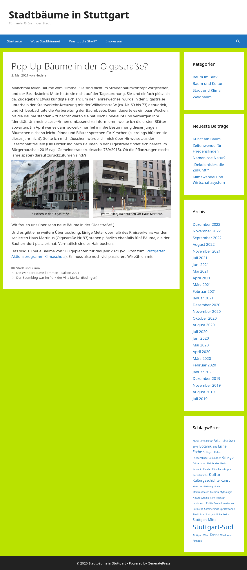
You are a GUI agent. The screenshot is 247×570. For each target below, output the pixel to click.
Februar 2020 (204, 365)
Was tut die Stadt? (83, 41)
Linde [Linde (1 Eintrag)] (217, 486)
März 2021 (202, 284)
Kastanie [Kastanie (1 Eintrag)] (197, 469)
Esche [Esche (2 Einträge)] (197, 451)
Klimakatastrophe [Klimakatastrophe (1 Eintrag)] (221, 469)
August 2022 (204, 244)
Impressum (114, 41)
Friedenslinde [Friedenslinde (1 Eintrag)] (200, 457)
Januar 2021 (203, 297)
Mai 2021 (201, 271)
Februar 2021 (204, 291)
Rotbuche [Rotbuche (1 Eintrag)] (198, 508)
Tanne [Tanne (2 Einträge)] (214, 534)
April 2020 (201, 351)
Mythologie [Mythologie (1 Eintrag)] (226, 492)
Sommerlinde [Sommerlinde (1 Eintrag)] (211, 508)
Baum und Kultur (208, 83)
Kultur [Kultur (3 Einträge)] (215, 474)
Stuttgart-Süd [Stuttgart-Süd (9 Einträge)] (213, 527)
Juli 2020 (200, 331)
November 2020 (207, 311)
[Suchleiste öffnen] (237, 41)
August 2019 (204, 391)
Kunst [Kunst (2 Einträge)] (225, 480)
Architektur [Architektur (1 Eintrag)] (206, 441)
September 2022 (207, 237)
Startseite (14, 41)
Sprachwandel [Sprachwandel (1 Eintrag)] (228, 508)
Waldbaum (202, 96)
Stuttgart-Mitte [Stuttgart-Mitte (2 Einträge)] (204, 519)
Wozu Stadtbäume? (45, 41)
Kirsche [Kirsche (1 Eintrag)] (207, 469)
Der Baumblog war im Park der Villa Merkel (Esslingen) (56, 277)
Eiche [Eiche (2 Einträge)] (222, 446)
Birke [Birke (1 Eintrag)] (195, 446)
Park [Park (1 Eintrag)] (212, 497)
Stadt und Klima (28, 268)
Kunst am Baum (207, 138)
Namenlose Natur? (209, 157)
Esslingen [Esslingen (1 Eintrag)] (208, 452)
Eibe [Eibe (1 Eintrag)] (214, 446)
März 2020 (202, 358)
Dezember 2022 (206, 224)
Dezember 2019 (206, 378)
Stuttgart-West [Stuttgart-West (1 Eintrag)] (201, 535)
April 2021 (201, 277)
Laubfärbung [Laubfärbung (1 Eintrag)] (206, 486)
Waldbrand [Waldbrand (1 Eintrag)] (226, 535)
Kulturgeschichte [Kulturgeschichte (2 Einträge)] (206, 480)
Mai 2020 (201, 345)
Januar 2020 (203, 371)
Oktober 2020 (205, 318)
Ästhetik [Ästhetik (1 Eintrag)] (197, 540)
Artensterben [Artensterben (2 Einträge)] (224, 440)
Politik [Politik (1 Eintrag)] (209, 503)
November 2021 (207, 251)
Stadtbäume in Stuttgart (69, 14)
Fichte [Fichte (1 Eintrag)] (217, 452)
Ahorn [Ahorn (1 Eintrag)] (196, 441)
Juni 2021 (201, 264)
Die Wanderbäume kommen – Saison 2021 (47, 273)
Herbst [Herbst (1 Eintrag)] (223, 463)
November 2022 (207, 230)
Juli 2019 (200, 398)
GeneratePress (159, 563)
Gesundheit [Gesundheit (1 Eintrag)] (215, 457)
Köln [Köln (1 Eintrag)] (195, 486)
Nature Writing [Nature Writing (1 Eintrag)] (201, 497)
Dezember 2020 (206, 304)
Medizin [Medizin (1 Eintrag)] (214, 492)
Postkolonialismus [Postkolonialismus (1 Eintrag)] (224, 503)
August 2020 (204, 324)
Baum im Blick (205, 76)
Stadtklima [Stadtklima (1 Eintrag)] (198, 514)
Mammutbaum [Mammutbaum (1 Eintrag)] (201, 492)
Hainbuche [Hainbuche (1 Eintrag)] (213, 463)
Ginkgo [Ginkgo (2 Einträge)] (228, 457)
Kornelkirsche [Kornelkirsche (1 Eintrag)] (200, 475)
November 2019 (207, 385)
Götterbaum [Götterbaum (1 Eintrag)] (199, 463)
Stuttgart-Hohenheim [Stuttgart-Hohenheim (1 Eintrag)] (217, 514)
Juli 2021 (200, 257)
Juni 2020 (201, 338)
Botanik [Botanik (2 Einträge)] (205, 446)
